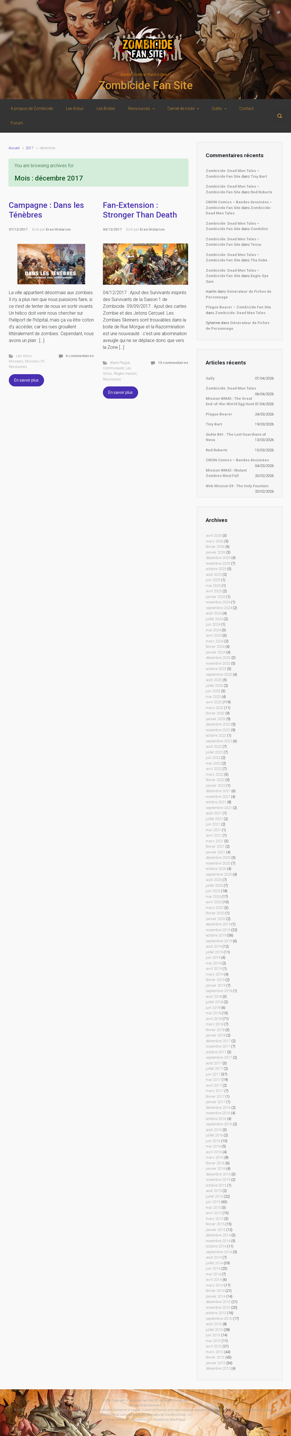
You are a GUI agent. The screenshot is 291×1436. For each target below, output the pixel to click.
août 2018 (214, 996)
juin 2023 (213, 691)
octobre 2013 (216, 1313)
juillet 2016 (214, 1135)
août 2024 (214, 613)
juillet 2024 (214, 619)
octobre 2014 (216, 1246)
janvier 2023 (215, 719)
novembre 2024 (218, 602)
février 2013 (215, 1357)
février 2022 (215, 780)
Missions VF (34, 361)
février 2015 (215, 1224)
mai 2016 (213, 1146)
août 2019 (214, 946)
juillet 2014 (214, 1263)
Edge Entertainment (147, 1405)
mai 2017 (213, 1079)
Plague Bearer (219, 414)
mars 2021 (214, 841)
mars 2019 (214, 974)
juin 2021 (213, 824)
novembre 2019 (218, 930)
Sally (210, 378)
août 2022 (214, 746)
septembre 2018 (219, 991)
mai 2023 (213, 697)
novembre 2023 (218, 663)
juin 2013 (213, 1335)
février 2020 (215, 913)
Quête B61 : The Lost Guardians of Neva (236, 437)
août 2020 (214, 880)
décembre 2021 (218, 791)
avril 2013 (214, 1346)
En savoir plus (26, 380)
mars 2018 (214, 1024)
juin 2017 (213, 1074)
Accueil (14, 148)
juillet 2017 (214, 1068)
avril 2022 (214, 769)
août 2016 (214, 1130)
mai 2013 (213, 1341)
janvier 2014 (215, 1296)
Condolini (259, 229)
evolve (110, 1419)
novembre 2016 (218, 1113)
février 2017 (215, 1096)
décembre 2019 (218, 924)
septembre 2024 (219, 608)
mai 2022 (213, 763)
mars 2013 (214, 1352)
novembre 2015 (218, 1179)
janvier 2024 (215, 652)
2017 (30, 148)
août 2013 (214, 1324)
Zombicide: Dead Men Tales (240, 313)
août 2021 (214, 813)
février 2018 (215, 1030)
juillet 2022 (214, 752)
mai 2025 (213, 585)
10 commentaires (173, 362)
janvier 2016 (215, 1168)
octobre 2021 (216, 802)
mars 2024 (214, 641)
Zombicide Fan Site (146, 85)
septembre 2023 (219, 674)
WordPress (177, 1419)
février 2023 (215, 713)
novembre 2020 (218, 863)
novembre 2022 (218, 730)
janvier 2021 (215, 852)
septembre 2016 (219, 1124)
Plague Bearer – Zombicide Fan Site (238, 307)
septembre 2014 (219, 1252)
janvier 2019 (215, 985)
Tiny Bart (259, 176)
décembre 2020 (218, 857)
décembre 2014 (218, 1235)
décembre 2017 (218, 1041)
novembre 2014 (218, 1241)
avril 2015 (214, 1213)
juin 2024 (213, 624)
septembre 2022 (219, 741)
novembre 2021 (218, 796)
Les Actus (24, 356)
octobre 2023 (216, 669)
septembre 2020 (219, 874)
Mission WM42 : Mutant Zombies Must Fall (226, 473)
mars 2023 (214, 708)
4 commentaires (80, 356)
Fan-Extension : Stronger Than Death (140, 210)
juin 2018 (213, 1007)
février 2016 (215, 1163)
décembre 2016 (218, 1107)
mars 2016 (214, 1157)
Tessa (256, 244)
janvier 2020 (215, 919)
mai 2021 (213, 830)
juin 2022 (213, 757)
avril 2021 (214, 835)
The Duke (259, 260)
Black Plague (120, 362)
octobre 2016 (216, 1119)
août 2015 (214, 1191)
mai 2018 (213, 1013)
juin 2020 (213, 891)
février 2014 (215, 1290)
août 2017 (214, 1063)
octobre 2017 (216, 1052)
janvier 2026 (215, 552)
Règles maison (125, 373)
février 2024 (215, 646)
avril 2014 (214, 1279)
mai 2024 (213, 630)
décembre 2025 (218, 558)
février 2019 (215, 980)
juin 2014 (213, 1268)
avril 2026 (214, 535)
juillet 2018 (214, 1002)
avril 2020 (214, 902)
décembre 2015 (218, 1174)
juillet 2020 (214, 885)
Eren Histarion (58, 229)
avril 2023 (214, 702)
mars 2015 (214, 1218)
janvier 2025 (215, 597)
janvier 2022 (215, 785)
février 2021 (215, 846)
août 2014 (214, 1257)
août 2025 (214, 574)
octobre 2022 (216, 735)
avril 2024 (214, 635)
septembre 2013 (219, 1318)
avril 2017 (214, 1085)
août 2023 (214, 680)
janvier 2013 (215, 1363)
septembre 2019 (219, 941)
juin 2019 (213, 957)
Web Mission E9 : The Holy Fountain (237, 486)
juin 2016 (213, 1141)
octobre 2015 (216, 1185)
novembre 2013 (218, 1307)
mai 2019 (213, 963)
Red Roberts (261, 192)
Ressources (18, 366)
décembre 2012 (218, 1368)
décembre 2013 (218, 1302)
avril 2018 (214, 1019)
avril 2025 (214, 591)
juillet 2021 (214, 819)
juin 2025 (213, 580)
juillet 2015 (214, 1196)
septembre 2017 (219, 1057)
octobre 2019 (216, 935)
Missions (16, 361)
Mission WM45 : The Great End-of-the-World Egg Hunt (230, 401)
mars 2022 (214, 774)
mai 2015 (213, 1207)
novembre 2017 (218, 1046)
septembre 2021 (219, 808)
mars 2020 (214, 908)
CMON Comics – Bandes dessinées (237, 460)
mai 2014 (213, 1274)
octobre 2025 (216, 569)
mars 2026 (214, 541)
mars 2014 (214, 1285)
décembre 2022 (218, 724)
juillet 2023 (214, 685)
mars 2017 (214, 1091)
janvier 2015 (215, 1230)
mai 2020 (213, 896)
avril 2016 (214, 1152)
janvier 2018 (215, 1035)
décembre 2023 (218, 657)
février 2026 (215, 546)
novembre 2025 (218, 563)
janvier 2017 (215, 1102)
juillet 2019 (214, 952)
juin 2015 (213, 1202)
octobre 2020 (216, 868)
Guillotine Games (37, 1410)
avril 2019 (214, 968)
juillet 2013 (214, 1330)
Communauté (113, 368)
